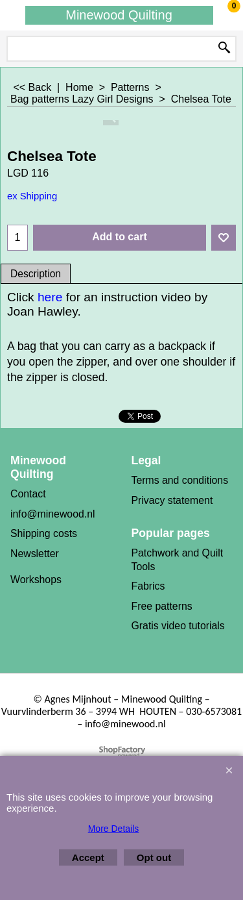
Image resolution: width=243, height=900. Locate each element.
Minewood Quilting (118, 15)
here (52, 297)
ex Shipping (32, 196)
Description (35, 273)
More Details (113, 828)
